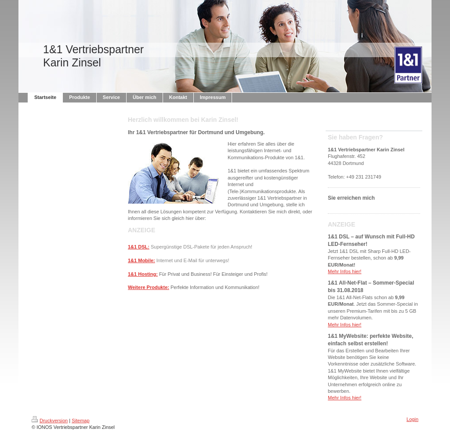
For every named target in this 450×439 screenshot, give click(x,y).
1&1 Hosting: (143, 274)
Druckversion (50, 420)
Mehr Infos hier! (344, 271)
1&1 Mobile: (141, 260)
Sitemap (80, 420)
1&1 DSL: (138, 246)
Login (412, 419)
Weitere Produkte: (148, 287)
